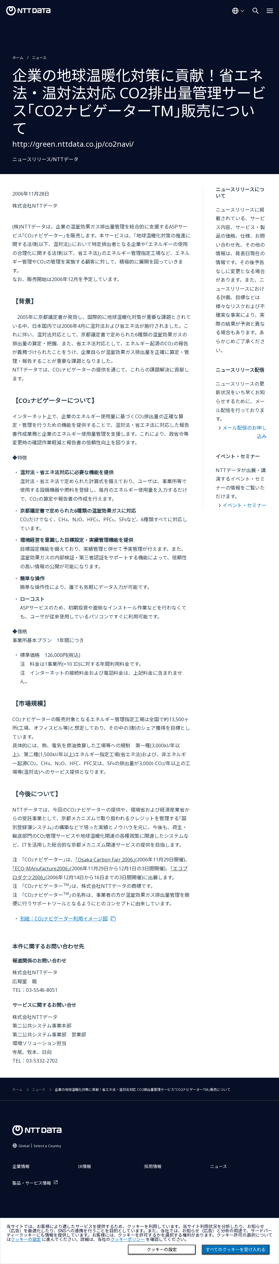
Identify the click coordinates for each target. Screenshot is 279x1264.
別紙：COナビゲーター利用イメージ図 (64, 918)
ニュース (39, 57)
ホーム (17, 57)
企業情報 (21, 1166)
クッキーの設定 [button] (26, 1239)
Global (39, 1145)
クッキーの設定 (162, 1249)
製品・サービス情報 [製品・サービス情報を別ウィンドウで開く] (31, 1183)
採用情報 (152, 1166)
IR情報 (84, 1166)
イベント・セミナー (244, 505)
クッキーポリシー (127, 1239)
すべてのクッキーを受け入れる (235, 1249)
